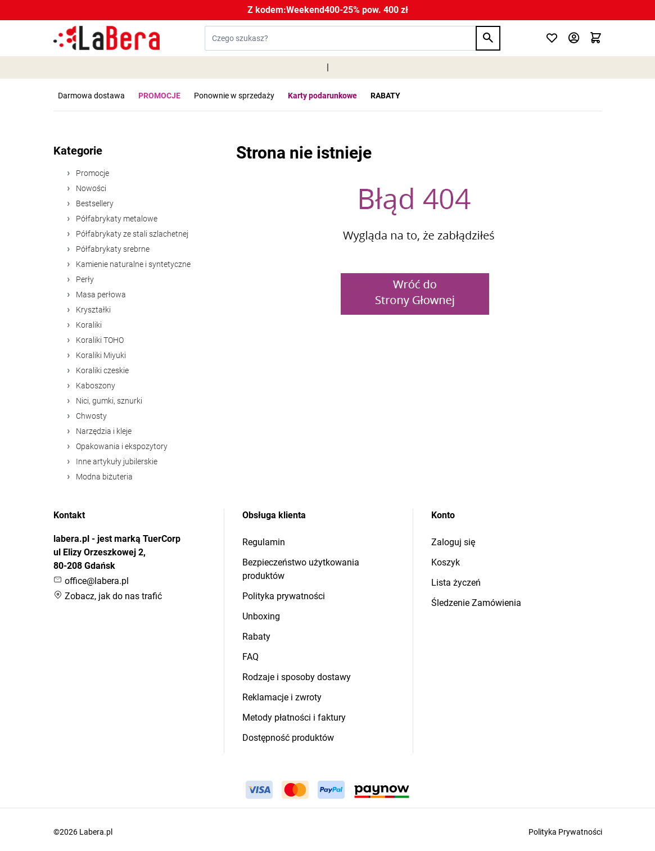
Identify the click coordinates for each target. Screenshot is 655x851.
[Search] (488, 38)
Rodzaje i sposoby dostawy (296, 677)
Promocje (91, 173)
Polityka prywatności (283, 596)
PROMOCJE (159, 95)
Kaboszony (94, 385)
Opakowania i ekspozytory (121, 446)
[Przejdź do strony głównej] (106, 38)
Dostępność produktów (288, 737)
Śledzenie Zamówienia (476, 602)
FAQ (250, 656)
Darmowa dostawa (91, 95)
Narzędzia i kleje (103, 431)
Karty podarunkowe (322, 95)
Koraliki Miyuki (100, 355)
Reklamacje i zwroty (282, 697)
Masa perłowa (100, 294)
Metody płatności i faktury (294, 717)
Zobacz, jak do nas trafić (107, 596)
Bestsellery (94, 203)
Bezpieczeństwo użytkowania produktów (300, 569)
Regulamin (263, 542)
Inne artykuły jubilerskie (115, 461)
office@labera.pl (91, 581)
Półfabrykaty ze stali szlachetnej (131, 233)
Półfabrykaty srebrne (112, 249)
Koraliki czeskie (101, 370)
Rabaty (256, 636)
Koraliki (88, 324)
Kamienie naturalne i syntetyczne (132, 264)
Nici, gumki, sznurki (108, 400)
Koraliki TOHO (99, 340)
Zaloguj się (453, 542)
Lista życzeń (456, 582)
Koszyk (445, 562)
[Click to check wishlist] (551, 38)
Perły (84, 279)
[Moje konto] (573, 38)
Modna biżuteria (103, 476)
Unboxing (261, 616)
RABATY (385, 95)
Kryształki (92, 309)
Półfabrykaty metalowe (115, 218)
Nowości (90, 188)
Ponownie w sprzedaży (234, 95)
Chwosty (90, 415)
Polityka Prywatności (565, 831)
